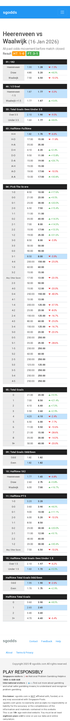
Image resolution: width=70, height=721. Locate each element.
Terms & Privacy (24, 652)
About (9, 652)
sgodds (10, 12)
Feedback (46, 641)
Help (58, 641)
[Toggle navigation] (62, 12)
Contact (33, 641)
